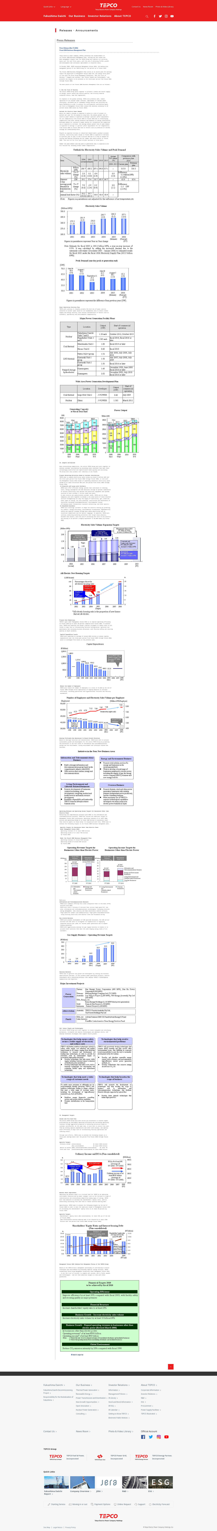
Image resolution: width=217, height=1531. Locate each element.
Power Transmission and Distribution (91, 1398)
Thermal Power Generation (86, 1390)
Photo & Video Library (165, 6)
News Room (148, 6)
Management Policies (117, 1394)
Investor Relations (99, 16)
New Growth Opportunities (86, 1402)
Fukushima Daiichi (54, 16)
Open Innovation (82, 1406)
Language (66, 6)
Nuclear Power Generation (86, 1410)
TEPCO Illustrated (148, 1414)
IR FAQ (111, 1406)
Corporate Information (150, 1390)
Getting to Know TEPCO (117, 1414)
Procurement (146, 1406)
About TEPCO (122, 16)
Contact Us (136, 6)
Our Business (77, 16)
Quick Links (49, 6)
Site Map (46, 1527)
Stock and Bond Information (119, 1402)
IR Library (112, 1398)
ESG (142, 1402)
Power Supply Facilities (150, 1410)
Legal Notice (57, 1527)
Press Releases (66, 40)
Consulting (80, 1414)
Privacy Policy (70, 1527)
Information (113, 1390)
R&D (142, 1398)
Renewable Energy (83, 1394)
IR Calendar (113, 1410)
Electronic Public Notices (118, 1418)
